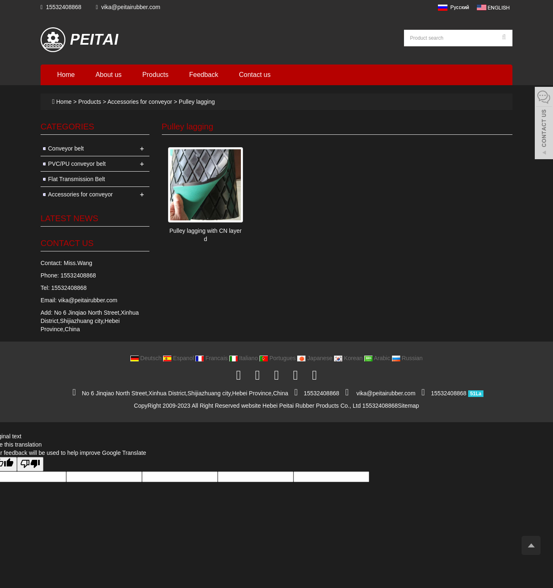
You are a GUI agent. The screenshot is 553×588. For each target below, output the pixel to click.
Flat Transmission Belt (76, 179)
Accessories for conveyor (139, 101)
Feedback (203, 74)
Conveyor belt (66, 148)
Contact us (254, 74)
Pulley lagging (196, 101)
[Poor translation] (30, 464)
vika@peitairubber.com (130, 7)
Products (155, 74)
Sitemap (408, 405)
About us (109, 74)
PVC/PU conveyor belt (77, 163)
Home (66, 74)
